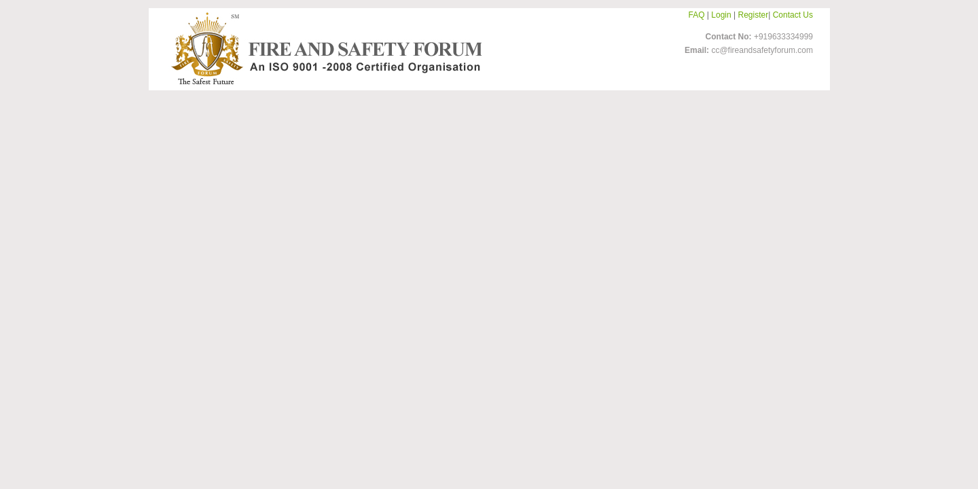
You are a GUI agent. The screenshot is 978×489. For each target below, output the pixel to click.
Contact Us (793, 15)
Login (721, 15)
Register (753, 15)
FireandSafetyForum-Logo (322, 48)
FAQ (697, 15)
